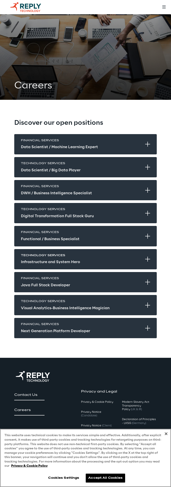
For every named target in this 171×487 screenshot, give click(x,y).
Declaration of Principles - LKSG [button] (139, 421)
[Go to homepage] (30, 7)
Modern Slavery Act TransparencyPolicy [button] (135, 406)
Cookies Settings (63, 478)
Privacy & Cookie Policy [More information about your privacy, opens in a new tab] (29, 466)
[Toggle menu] (164, 7)
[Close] (166, 434)
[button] (29, 395)
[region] (85, 458)
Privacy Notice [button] (91, 414)
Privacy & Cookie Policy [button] (97, 402)
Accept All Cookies (105, 478)
